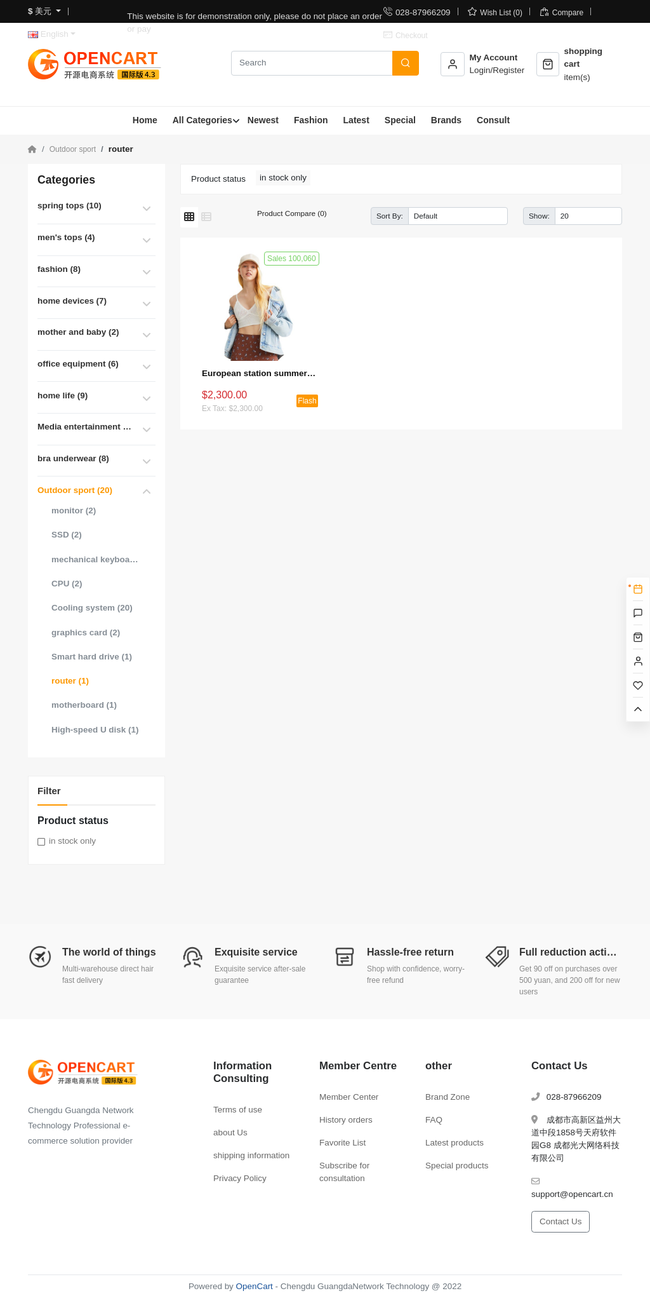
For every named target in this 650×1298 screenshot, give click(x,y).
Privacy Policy (240, 1178)
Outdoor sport (73, 149)
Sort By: (389, 216)
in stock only (72, 841)
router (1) (70, 681)
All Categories (202, 120)
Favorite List (342, 1142)
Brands (446, 120)
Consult (493, 120)
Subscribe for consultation (344, 1172)
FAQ (433, 1120)
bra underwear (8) (73, 458)
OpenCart (254, 1286)
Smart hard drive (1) (91, 656)
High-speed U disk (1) (94, 729)
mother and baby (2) (78, 332)
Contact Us (560, 1221)
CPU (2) (67, 583)
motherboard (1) (84, 705)
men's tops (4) (66, 237)
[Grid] (189, 217)
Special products (456, 1165)
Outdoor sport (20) (74, 490)
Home (145, 120)
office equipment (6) (78, 363)
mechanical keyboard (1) (95, 559)
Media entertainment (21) (85, 426)
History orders (346, 1120)
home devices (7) (72, 301)
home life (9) (62, 395)
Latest (356, 120)
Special (400, 120)
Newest (263, 120)
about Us (230, 1132)
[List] (206, 217)
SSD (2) (66, 534)
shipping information (251, 1155)
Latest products (454, 1142)
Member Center (348, 1097)
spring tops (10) (69, 205)
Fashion (311, 120)
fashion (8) (59, 269)
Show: (539, 216)
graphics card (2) (85, 632)
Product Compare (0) (292, 213)
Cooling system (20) (92, 607)
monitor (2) (73, 510)
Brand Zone (447, 1097)
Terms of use (237, 1109)
